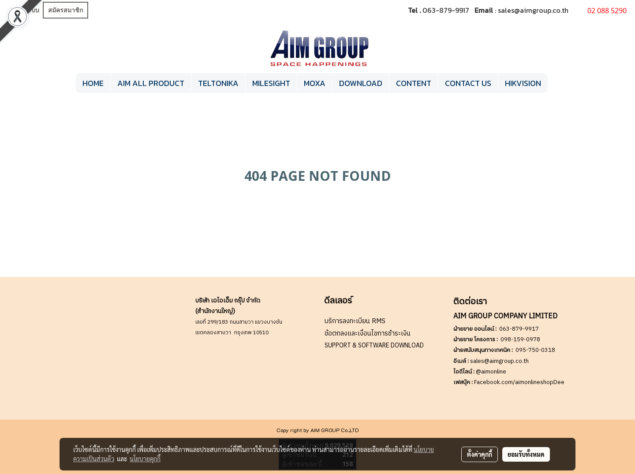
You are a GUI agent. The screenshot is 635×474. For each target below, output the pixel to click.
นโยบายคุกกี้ (145, 459)
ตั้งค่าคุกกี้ (479, 454)
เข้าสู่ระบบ (24, 10)
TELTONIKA (218, 83)
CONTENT (413, 83)
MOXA (314, 83)
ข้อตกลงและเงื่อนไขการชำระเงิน (368, 333)
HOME (93, 83)
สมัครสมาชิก (65, 10)
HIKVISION (523, 83)
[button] (555, 83)
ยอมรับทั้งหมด (526, 454)
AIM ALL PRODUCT (150, 83)
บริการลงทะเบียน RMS (355, 321)
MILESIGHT (271, 83)
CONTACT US (468, 83)
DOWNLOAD (360, 83)
